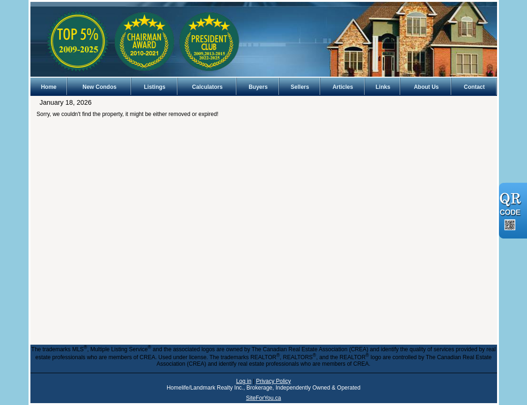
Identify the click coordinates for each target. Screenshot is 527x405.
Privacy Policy (273, 381)
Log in (243, 381)
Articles (342, 87)
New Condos (99, 87)
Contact (474, 87)
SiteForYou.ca (263, 398)
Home (48, 87)
